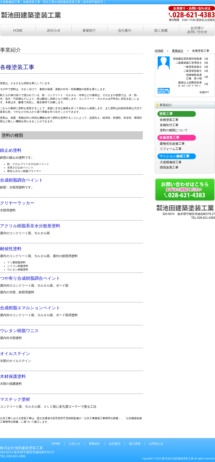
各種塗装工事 (169, 120)
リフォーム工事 (171, 149)
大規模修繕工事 (171, 162)
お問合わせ (156, 443)
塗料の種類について (174, 130)
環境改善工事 (169, 167)
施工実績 (134, 443)
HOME (159, 50)
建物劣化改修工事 (172, 143)
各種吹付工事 (169, 125)
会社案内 (114, 443)
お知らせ (74, 443)
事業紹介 (177, 50)
